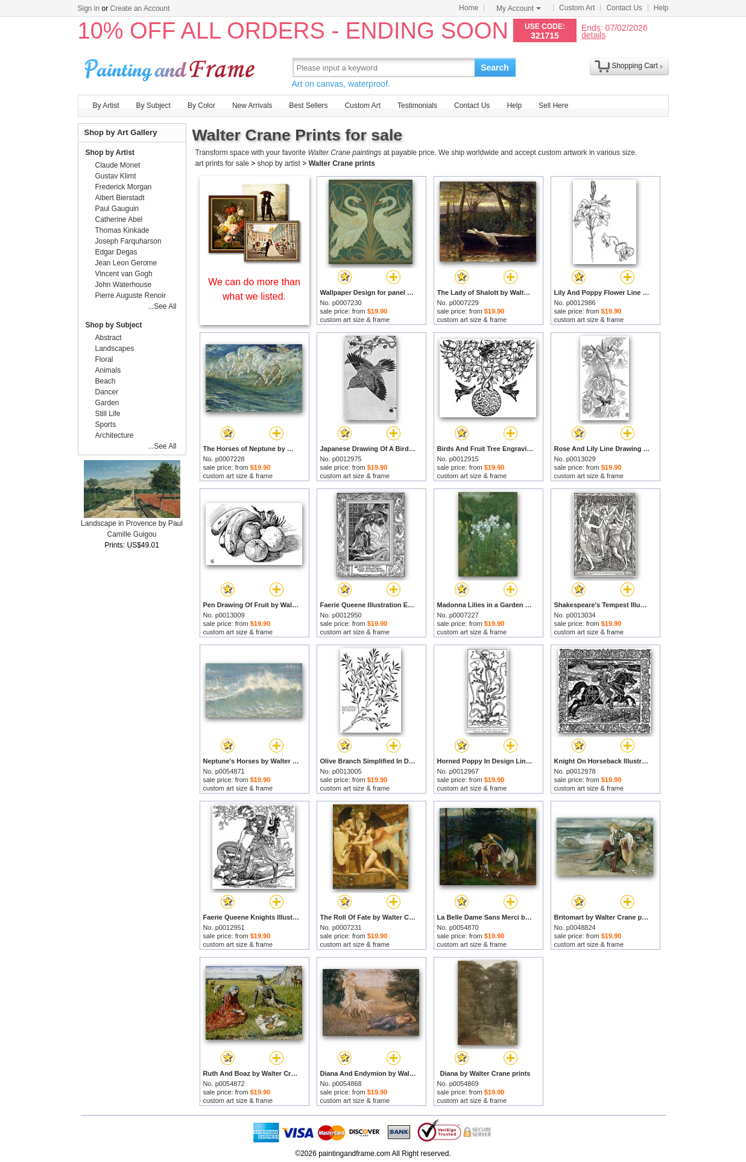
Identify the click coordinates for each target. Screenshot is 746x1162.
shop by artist (279, 163)
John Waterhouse (123, 284)
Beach (105, 381)
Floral (104, 359)
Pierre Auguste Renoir (130, 295)
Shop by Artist (110, 152)
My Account (518, 8)
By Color (201, 105)
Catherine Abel (119, 219)
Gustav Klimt (115, 176)
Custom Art (577, 8)
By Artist (106, 105)
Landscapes (114, 348)
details (593, 35)
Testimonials (417, 105)
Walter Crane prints (342, 163)
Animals (108, 370)
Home (468, 8)
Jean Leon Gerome (126, 263)
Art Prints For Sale (171, 67)
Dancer (107, 392)
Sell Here (553, 105)
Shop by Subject (114, 325)
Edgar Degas (116, 252)
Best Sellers (308, 105)
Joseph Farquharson (128, 241)
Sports (105, 424)
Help (661, 8)
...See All (162, 306)
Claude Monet (118, 165)
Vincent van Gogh (124, 274)
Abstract (108, 337)
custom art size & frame (355, 319)
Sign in (89, 8)
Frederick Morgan (123, 187)
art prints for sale (222, 163)
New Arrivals (252, 105)
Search (495, 67)
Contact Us (624, 8)
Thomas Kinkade (122, 230)
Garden (107, 403)
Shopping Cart (635, 66)
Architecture (114, 435)
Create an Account (140, 8)
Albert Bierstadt (120, 198)
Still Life (108, 413)
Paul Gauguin (117, 208)
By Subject (153, 105)
